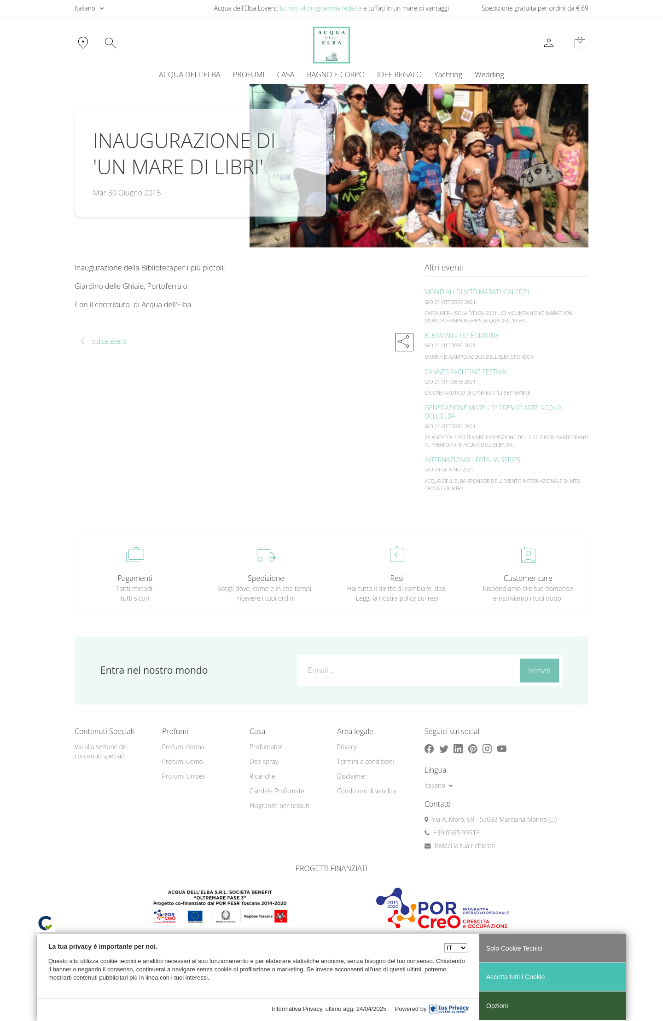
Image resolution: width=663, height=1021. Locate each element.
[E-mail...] (406, 670)
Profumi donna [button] (183, 746)
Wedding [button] (489, 74)
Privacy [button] (347, 746)
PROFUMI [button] (248, 74)
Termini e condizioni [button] (365, 761)
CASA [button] (285, 74)
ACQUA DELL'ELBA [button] (189, 74)
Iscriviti (539, 670)
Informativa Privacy (297, 1008)
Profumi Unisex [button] (183, 776)
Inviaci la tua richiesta (465, 845)
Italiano (85, 8)
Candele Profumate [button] (277, 790)
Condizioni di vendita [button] (366, 790)
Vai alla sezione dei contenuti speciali (101, 751)
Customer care (528, 578)
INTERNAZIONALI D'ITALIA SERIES (472, 459)
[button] (404, 342)
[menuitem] (448, 74)
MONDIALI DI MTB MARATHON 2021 (477, 291)
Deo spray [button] (264, 761)
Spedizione (266, 578)
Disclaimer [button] (351, 776)
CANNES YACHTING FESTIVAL (467, 371)
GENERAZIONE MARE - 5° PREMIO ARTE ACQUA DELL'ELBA (493, 411)
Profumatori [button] (267, 746)
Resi (397, 578)
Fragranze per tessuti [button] (279, 805)
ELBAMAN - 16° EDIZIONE (462, 335)
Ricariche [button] (262, 776)
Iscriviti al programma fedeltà (320, 8)
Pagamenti (134, 578)
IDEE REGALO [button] (399, 74)
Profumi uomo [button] (182, 761)
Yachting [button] (448, 74)
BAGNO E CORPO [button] (336, 74)
